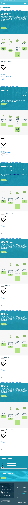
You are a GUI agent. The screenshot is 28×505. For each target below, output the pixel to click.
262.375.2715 (9, 495)
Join (23, 484)
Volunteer (24, 487)
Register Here (3, 49)
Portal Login (24, 491)
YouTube (6, 495)
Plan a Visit (19, 486)
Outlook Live (3, 151)
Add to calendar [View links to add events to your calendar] (3, 66)
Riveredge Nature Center (6, 76)
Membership (24, 486)
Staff (18, 497)
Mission (18, 494)
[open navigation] (25, 3)
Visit (18, 484)
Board (18, 496)
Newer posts (1, 454)
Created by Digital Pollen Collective (21, 502)
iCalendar (2, 73)
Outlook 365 (3, 74)
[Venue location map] (20, 81)
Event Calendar (24, 49)
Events (18, 487)
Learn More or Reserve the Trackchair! (17, 54)
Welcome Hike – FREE (11, 11)
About (18, 493)
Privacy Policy (19, 501)
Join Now (10, 50)
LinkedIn (4, 495)
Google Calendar (3, 71)
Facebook (1, 495)
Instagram (2, 495)
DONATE (23, 493)
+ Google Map (2, 79)
